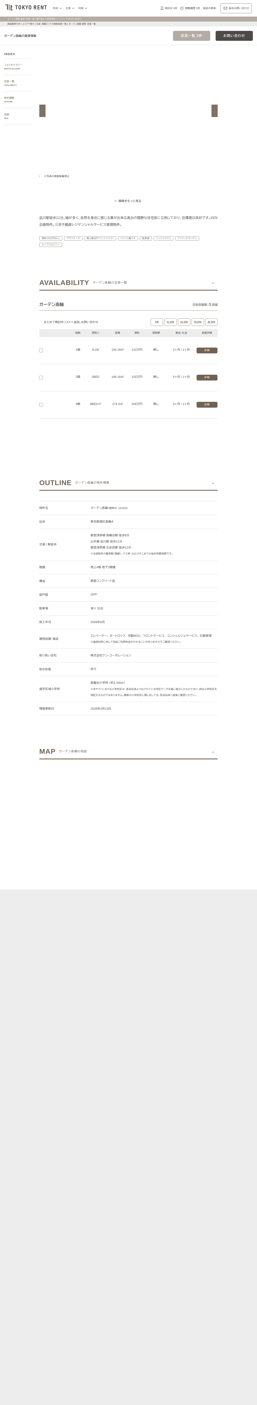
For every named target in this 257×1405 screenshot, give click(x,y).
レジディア (175, 1321)
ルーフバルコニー (51, 244)
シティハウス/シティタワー (114, 1326)
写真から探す (78, 1246)
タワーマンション (149, 1345)
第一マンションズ (85, 1326)
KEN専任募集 (82, 1345)
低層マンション (165, 1355)
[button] (42, 111)
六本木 (78, 1260)
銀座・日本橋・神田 (205, 1265)
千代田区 (97, 1279)
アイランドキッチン (195, 238)
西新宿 (132, 1265)
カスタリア (190, 1321)
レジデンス (92, 1302)
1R (157, 322)
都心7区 (127, 1302)
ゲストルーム (82, 1355)
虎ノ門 (119, 1260)
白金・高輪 (144, 1260)
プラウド (207, 1326)
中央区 (119, 1279)
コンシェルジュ (169, 238)
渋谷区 (86, 1279)
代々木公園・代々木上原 (215, 1260)
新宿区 (109, 1279)
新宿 (123, 1265)
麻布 (87, 1260)
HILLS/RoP (81, 1321)
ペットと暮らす (132, 238)
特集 (81, 8)
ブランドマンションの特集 (86, 1316)
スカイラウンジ (188, 1350)
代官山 (185, 1260)
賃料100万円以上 (50, 238)
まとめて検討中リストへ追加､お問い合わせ (72, 322)
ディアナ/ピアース (86, 1331)
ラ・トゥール (98, 1321)
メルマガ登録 (101, 1369)
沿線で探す (77, 1287)
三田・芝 (130, 1260)
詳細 (207, 350)
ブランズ (195, 1326)
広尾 (95, 1260)
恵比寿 (175, 1260)
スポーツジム (168, 1350)
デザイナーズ (73, 238)
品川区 (139, 1279)
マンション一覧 (79, 1369)
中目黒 (195, 1260)
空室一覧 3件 (191, 35)
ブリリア (220, 1326)
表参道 (164, 1260)
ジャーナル (110, 1302)
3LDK (197, 322)
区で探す (76, 1274)
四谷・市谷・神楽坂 (106, 1265)
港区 (77, 1279)
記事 (68, 8)
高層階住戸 (186, 1345)
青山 (102, 1260)
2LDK (184, 322)
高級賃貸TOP (13, 23)
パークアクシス (117, 1321)
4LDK (211, 322)
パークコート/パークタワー (148, 1326)
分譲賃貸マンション (125, 1345)
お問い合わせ (234, 35)
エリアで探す (28, 23)
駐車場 (151, 238)
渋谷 (155, 1260)
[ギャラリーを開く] (128, 201)
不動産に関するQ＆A (126, 1369)
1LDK (170, 322)
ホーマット (205, 1321)
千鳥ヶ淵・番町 (83, 1265)
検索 (55, 8)
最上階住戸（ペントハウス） (102, 238)
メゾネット (98, 1355)
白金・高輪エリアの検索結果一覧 (53, 23)
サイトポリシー (71, 1395)
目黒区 (129, 1279)
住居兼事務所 (214, 1355)
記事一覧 (76, 1302)
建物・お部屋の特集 (82, 1340)
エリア (141, 1302)
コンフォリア (159, 1321)
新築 (118, 1350)
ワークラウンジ (208, 1350)
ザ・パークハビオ (138, 1321)
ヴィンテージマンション (190, 1355)
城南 (140, 1265)
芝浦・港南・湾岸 (156, 1265)
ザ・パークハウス (177, 1326)
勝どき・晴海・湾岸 (180, 1265)
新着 (125, 1350)
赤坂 (110, 1260)
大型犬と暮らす (104, 1350)
